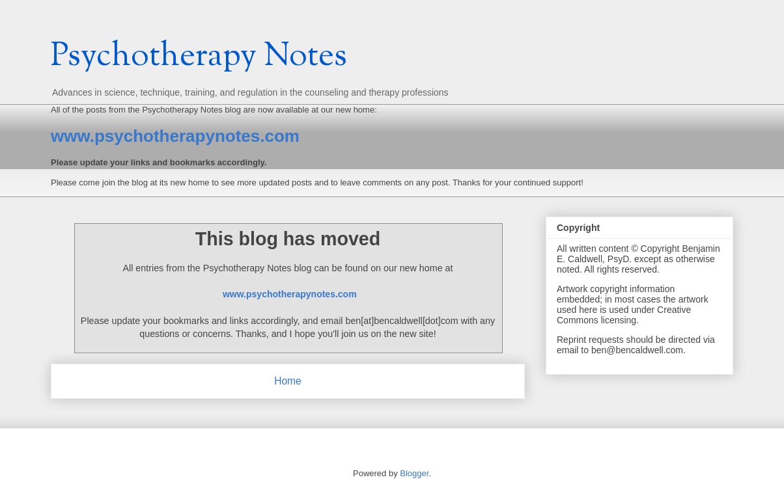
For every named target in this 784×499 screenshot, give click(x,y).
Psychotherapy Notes (199, 57)
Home (287, 380)
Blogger (414, 473)
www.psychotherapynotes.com (175, 136)
